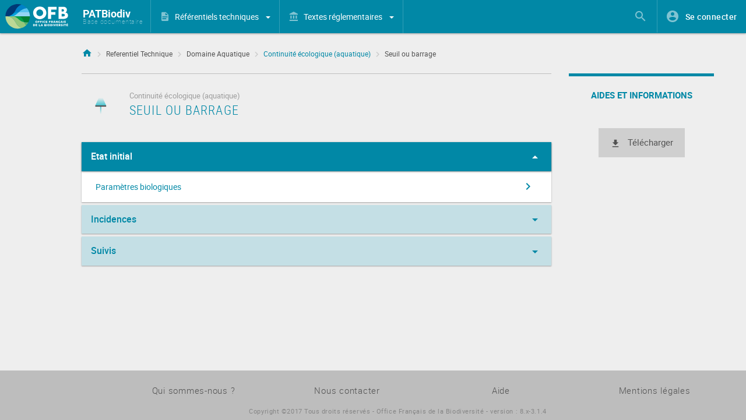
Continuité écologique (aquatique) (317, 53)
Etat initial (316, 157)
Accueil (87, 51)
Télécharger (641, 143)
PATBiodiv (107, 13)
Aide (501, 390)
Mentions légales (655, 390)
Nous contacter (347, 390)
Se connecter (711, 16)
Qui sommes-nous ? (193, 390)
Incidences (316, 219)
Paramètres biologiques (315, 186)
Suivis (316, 251)
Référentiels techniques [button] (222, 16)
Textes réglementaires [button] (349, 16)
